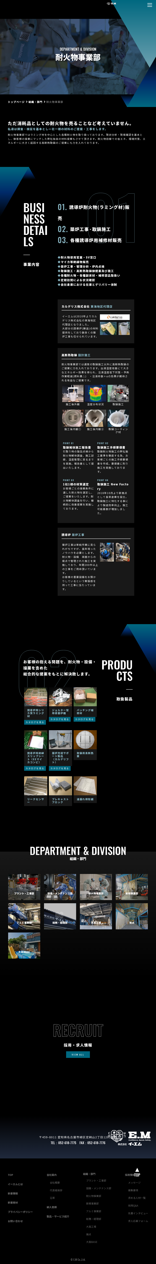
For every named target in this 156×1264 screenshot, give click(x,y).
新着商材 (13, 1202)
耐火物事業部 (93, 1196)
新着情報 (13, 1193)
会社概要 (55, 1182)
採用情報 (130, 1175)
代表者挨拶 (56, 1190)
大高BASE (91, 1242)
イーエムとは (15, 1184)
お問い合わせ (15, 1221)
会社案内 (52, 1175)
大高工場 (91, 1226)
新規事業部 (92, 1203)
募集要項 (133, 1190)
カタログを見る (35, 722)
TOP (10, 1175)
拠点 (88, 1234)
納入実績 (52, 1207)
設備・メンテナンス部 (98, 1188)
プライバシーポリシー (20, 1212)
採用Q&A (133, 1205)
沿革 (52, 1198)
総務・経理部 (93, 1219)
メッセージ (134, 1182)
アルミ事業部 (93, 1211)
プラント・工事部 (96, 1180)
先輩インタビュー (138, 1213)
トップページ (16, 102)
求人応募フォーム (138, 1221)
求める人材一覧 (137, 1198)
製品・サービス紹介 (58, 1216)
